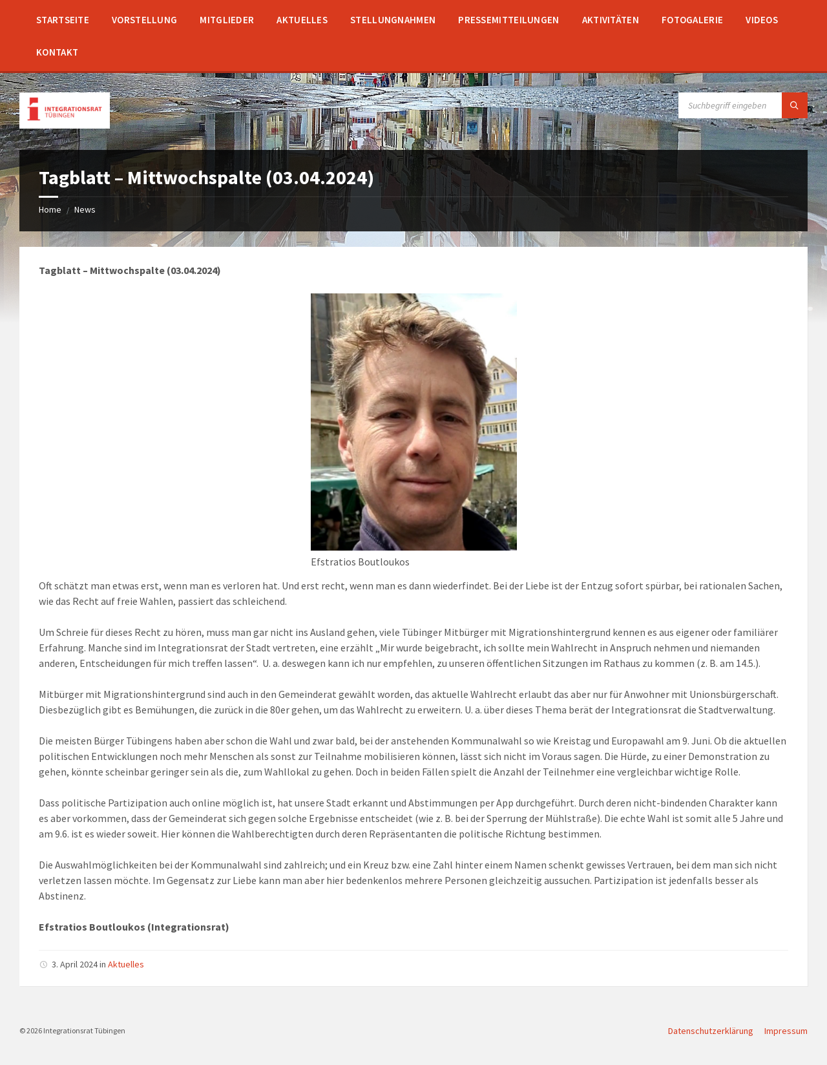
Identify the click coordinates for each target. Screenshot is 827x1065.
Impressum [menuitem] (786, 1031)
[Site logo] (64, 124)
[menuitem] (62, 19)
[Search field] (743, 105)
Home (50, 209)
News (85, 209)
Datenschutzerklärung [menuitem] (710, 1031)
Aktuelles (126, 964)
